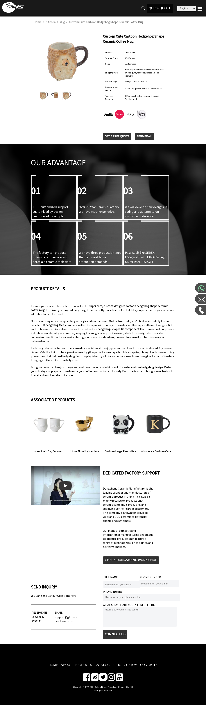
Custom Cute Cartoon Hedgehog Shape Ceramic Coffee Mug (106, 22)
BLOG (116, 665)
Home (37, 22)
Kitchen (50, 22)
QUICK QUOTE (160, 8)
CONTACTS (148, 665)
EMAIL (58, 613)
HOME (53, 665)
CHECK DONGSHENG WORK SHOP (131, 560)
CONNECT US (115, 634)
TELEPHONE (39, 613)
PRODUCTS (83, 665)
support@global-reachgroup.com (66, 619)
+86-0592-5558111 (37, 619)
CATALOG (102, 665)
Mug (62, 22)
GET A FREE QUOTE (117, 136)
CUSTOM (131, 665)
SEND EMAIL (144, 136)
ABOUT (66, 665)
